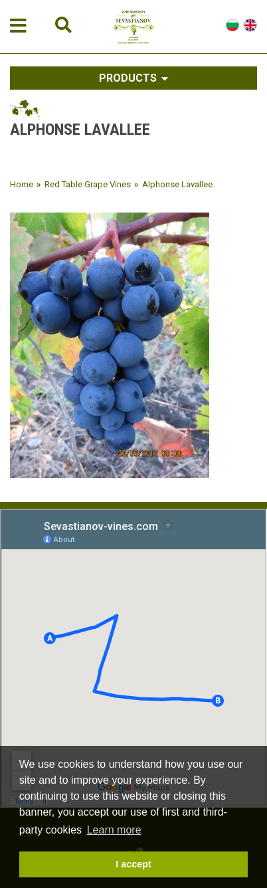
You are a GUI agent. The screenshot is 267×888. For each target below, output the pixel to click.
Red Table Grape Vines (87, 184)
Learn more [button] (114, 830)
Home (21, 184)
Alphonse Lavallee (177, 184)
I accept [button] (133, 864)
